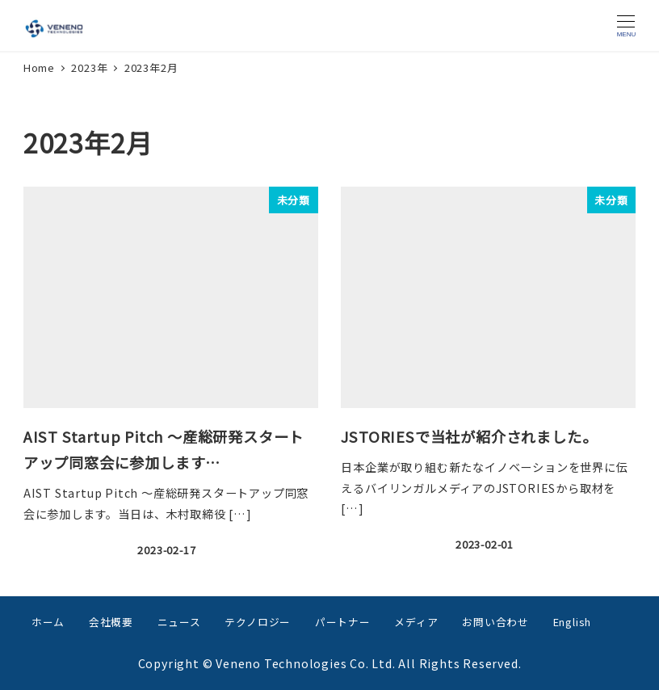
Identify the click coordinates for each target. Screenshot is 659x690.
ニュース (179, 621)
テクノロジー (258, 621)
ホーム (48, 621)
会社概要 (111, 621)
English (572, 621)
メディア (416, 621)
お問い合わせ (495, 621)
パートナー (343, 621)
